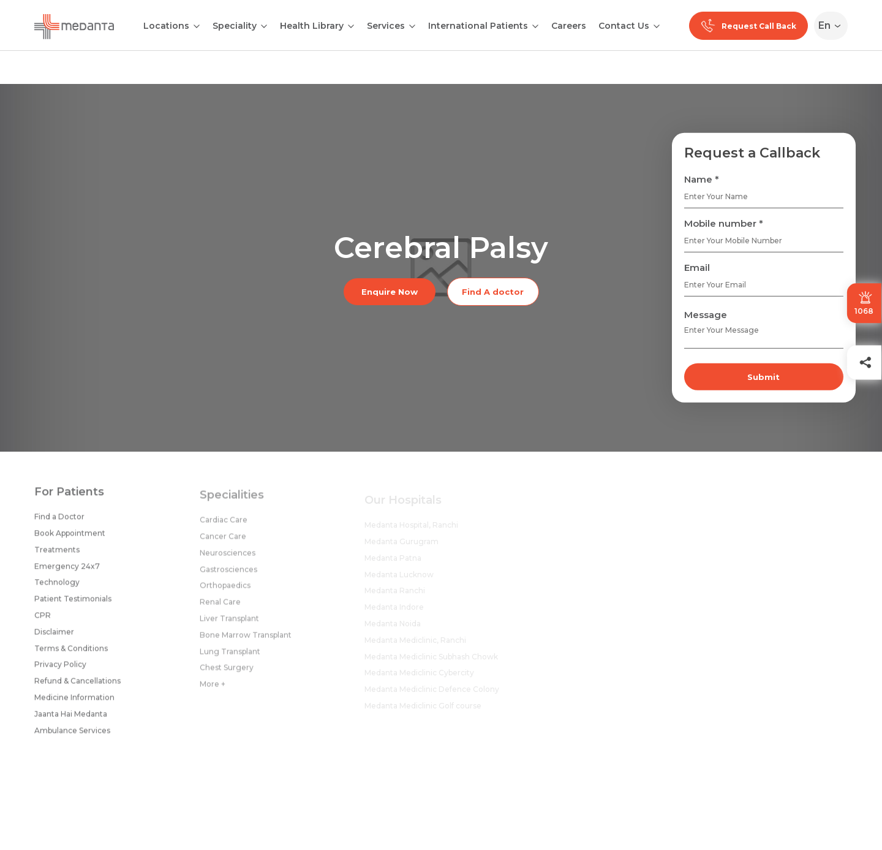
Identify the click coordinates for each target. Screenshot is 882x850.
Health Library (312, 25)
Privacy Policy (60, 669)
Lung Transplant (230, 657)
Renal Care (220, 608)
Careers (568, 25)
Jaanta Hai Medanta (70, 719)
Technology (57, 587)
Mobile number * (723, 223)
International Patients (478, 25)
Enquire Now (389, 292)
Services (386, 25)
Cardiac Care (223, 526)
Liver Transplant (229, 624)
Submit (763, 377)
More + (212, 690)
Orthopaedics (225, 592)
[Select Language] (833, 26)
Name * (701, 179)
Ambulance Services (72, 735)
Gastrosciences (228, 575)
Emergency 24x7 (67, 570)
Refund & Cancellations (77, 686)
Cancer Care (223, 542)
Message (705, 315)
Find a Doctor (59, 521)
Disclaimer (54, 637)
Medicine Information (74, 702)
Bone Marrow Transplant (246, 641)
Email (697, 267)
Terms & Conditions (71, 653)
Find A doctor (493, 292)
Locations (166, 25)
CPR (42, 620)
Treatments (57, 555)
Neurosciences (227, 559)
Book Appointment (69, 538)
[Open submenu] (264, 25)
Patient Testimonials (72, 604)
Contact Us (623, 25)
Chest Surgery (227, 674)
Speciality (235, 25)
